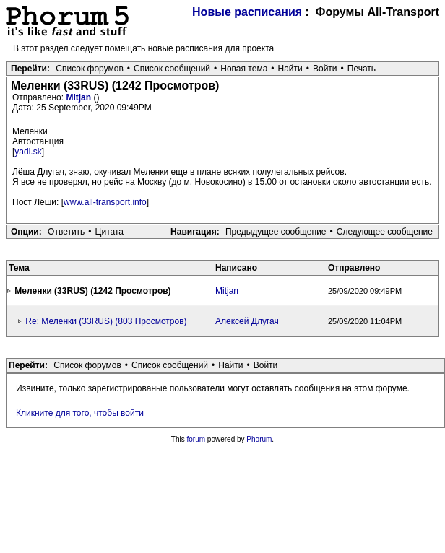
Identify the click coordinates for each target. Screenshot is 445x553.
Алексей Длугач (247, 321)
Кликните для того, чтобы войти (80, 413)
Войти (325, 69)
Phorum (259, 439)
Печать (361, 69)
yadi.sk (27, 152)
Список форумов (90, 69)
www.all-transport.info (105, 202)
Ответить (66, 232)
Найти (290, 69)
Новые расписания (247, 12)
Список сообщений (172, 69)
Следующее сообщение (385, 232)
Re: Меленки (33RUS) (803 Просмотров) (105, 321)
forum (196, 439)
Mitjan (79, 97)
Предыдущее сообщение (276, 232)
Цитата (109, 232)
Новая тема (243, 69)
